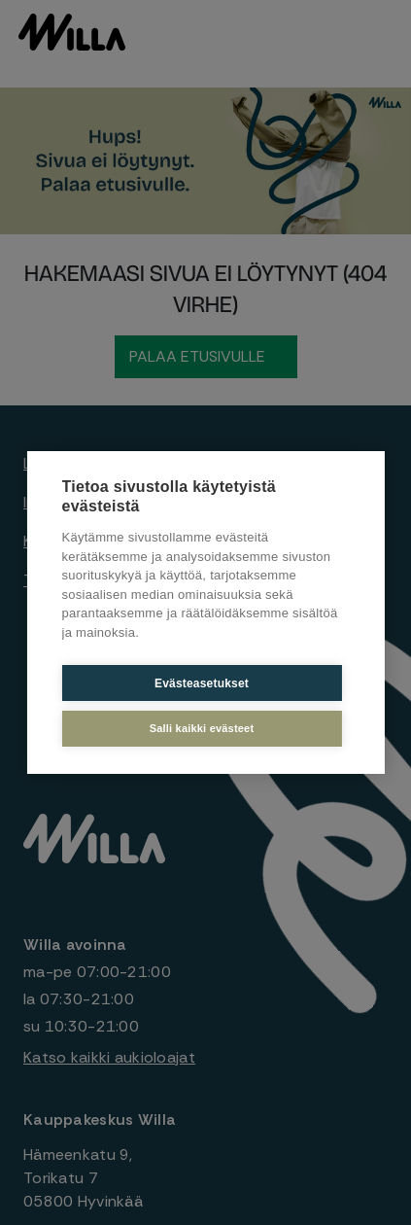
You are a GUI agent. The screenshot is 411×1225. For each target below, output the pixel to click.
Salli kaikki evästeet (202, 728)
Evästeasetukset (201, 683)
